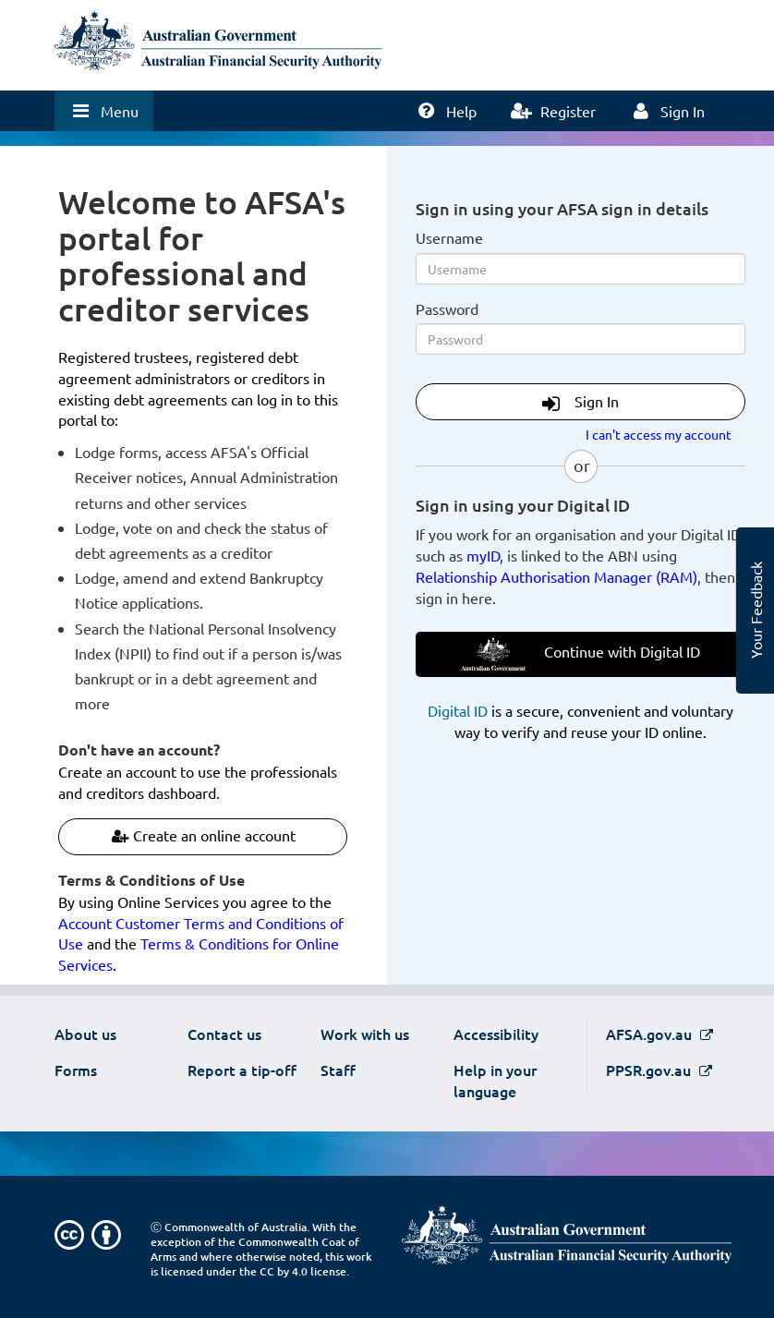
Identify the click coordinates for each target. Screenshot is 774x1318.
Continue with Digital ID (580, 654)
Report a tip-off (241, 1069)
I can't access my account (659, 434)
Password (447, 308)
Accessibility (496, 1033)
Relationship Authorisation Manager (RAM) (556, 576)
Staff (338, 1069)
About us (85, 1033)
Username (449, 237)
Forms (75, 1069)
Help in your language (495, 1080)
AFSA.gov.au (650, 1033)
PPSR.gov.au (650, 1069)
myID (483, 555)
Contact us (224, 1033)
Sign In (580, 403)
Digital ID (458, 710)
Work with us (364, 1033)
